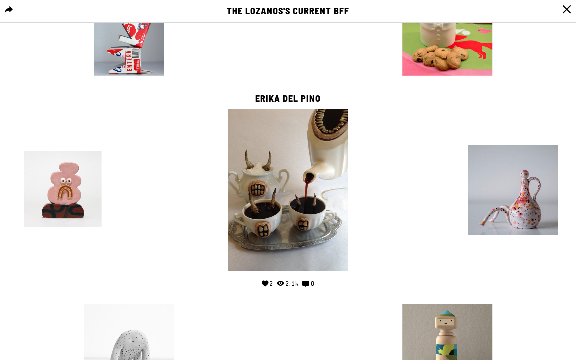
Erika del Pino (288, 99)
